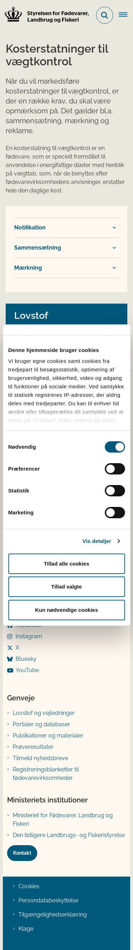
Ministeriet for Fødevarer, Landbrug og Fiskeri (63, 819)
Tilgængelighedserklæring (52, 914)
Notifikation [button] (30, 227)
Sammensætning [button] (37, 247)
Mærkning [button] (28, 267)
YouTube (27, 670)
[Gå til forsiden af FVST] (44, 15)
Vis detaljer (97, 541)
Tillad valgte (66, 587)
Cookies (28, 886)
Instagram (29, 636)
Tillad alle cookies (66, 564)
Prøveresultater (33, 746)
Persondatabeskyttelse (48, 900)
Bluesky (26, 659)
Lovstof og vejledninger (44, 713)
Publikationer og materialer (48, 735)
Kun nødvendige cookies (66, 610)
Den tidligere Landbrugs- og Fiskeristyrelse (69, 835)
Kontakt (22, 853)
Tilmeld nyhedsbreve (40, 758)
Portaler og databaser (41, 724)
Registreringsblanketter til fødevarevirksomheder (46, 773)
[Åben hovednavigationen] (126, 15)
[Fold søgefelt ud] (104, 15)
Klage (25, 928)
